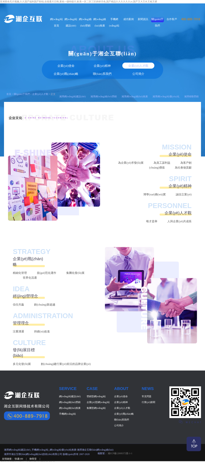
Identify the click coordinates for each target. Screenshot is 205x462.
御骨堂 (33, 449)
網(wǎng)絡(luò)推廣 (69, 398)
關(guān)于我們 (22, 84)
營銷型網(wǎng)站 (96, 387)
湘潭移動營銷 (191, 87)
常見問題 (146, 387)
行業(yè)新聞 (148, 392)
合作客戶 (172, 19)
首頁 (8, 84)
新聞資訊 (143, 19)
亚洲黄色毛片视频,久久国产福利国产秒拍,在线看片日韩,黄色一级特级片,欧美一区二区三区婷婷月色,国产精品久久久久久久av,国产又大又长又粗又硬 (78, 1)
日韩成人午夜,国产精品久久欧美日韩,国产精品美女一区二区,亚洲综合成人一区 (41, 460)
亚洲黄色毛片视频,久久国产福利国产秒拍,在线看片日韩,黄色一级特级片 (38, 456)
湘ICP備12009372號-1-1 (119, 444)
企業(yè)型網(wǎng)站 (98, 392)
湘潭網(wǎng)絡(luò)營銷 (103, 87)
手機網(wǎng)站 (67, 404)
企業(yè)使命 (45, 64)
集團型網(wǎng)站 (96, 398)
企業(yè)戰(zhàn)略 (124, 404)
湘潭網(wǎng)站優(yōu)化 (166, 87)
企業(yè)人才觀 (40, 84)
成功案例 (128, 19)
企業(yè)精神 (68, 64)
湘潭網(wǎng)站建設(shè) (72, 87)
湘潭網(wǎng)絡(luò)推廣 (135, 87)
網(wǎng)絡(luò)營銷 (69, 392)
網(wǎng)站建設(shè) (70, 387)
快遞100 (19, 449)
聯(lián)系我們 (137, 64)
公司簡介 (159, 64)
